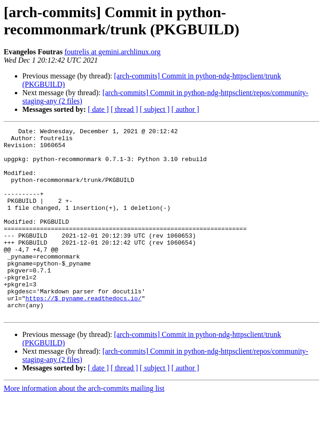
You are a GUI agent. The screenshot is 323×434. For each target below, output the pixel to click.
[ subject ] (155, 109)
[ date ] (98, 109)
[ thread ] (124, 109)
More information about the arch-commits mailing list (84, 426)
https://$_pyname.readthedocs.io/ (84, 333)
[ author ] (185, 109)
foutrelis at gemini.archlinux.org (113, 52)
